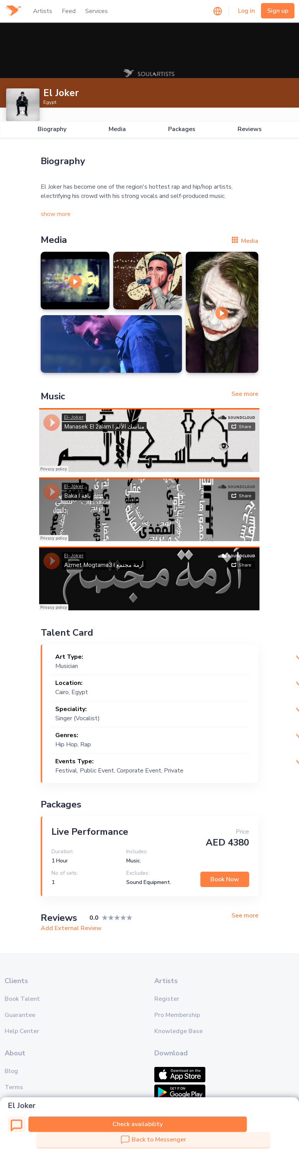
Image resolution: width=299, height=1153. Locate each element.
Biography (51, 129)
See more (244, 394)
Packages (181, 129)
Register (166, 999)
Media (117, 129)
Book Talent (22, 999)
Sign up (277, 11)
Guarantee (20, 1015)
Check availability (137, 1124)
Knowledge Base (178, 1031)
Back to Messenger (153, 1139)
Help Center (22, 1031)
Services (96, 11)
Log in (246, 11)
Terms (14, 1087)
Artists (42, 11)
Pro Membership (177, 1015)
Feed (69, 11)
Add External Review (71, 928)
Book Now (224, 879)
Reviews (250, 129)
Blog (11, 1071)
